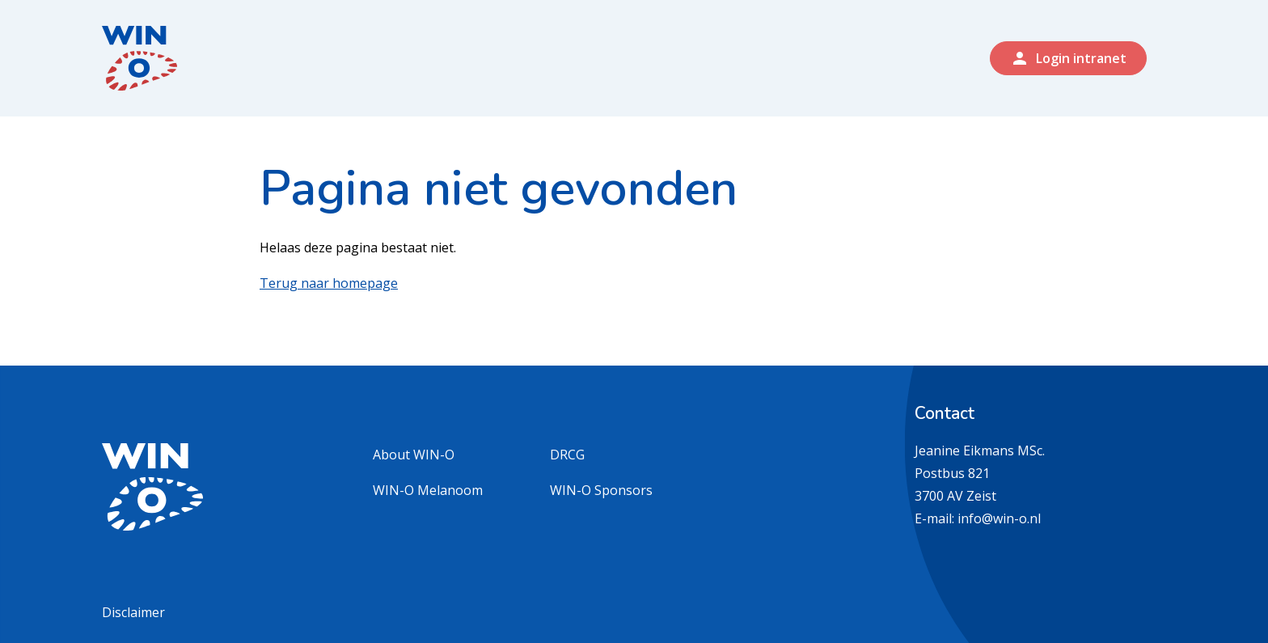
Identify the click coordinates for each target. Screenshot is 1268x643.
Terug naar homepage (329, 283)
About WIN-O (413, 454)
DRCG (567, 454)
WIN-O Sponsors (601, 490)
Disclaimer (133, 612)
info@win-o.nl (999, 518)
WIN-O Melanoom (428, 490)
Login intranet (1068, 58)
